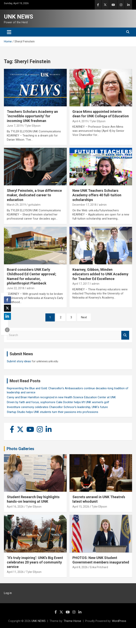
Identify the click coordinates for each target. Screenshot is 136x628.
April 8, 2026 (80, 567)
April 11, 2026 (15, 571)
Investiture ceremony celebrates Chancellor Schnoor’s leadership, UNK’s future (57, 407)
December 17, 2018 (84, 204)
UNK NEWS (18, 16)
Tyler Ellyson (33, 125)
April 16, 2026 (15, 506)
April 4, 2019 (80, 121)
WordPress (119, 621)
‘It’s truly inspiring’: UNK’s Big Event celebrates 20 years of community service (35, 562)
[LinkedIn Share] (7, 316)
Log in (8, 593)
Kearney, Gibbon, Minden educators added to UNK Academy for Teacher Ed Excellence (100, 274)
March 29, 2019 (16, 204)
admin (103, 204)
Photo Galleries (20, 448)
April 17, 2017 (80, 283)
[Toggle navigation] (9, 32)
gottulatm (34, 204)
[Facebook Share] (7, 299)
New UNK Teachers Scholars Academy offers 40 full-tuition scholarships (96, 195)
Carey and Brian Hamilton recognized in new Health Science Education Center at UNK (61, 397)
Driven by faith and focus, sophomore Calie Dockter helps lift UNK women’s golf (58, 402)
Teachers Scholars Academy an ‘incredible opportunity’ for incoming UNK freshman (32, 116)
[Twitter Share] (7, 308)
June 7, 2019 (15, 125)
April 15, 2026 (80, 506)
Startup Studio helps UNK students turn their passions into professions (52, 412)
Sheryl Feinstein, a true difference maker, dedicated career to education (34, 195)
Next (84, 317)
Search (125, 335)
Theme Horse (72, 621)
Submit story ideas (19, 361)
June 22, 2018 (15, 288)
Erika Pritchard (99, 567)
